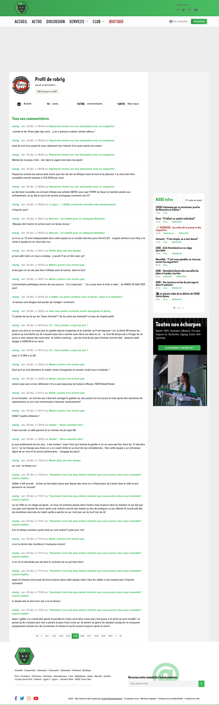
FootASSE (55, 685)
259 (103, 636)
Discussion (55, 21)
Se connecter (178, 21)
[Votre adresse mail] (163, 684)
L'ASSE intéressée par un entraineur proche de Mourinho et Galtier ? (178, 208)
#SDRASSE (177, 222)
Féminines (36, 676)
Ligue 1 (55, 679)
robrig (15, 126)
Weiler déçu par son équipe (65, 251)
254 (68, 636)
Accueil (21, 21)
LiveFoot (66, 685)
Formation (25, 676)
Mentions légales (148, 699)
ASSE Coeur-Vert (83, 679)
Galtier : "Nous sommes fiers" (66, 425)
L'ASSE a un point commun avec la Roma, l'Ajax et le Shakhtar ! (86, 297)
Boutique (116, 21)
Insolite (107, 676)
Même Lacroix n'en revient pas (67, 265)
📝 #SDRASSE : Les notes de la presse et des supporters (178, 228)
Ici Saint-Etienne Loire (38, 685)
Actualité (19, 671)
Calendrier (42, 671)
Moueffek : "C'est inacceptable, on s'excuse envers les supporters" (178, 260)
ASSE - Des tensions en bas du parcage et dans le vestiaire (177, 283)
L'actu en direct (193, 200)
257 (89, 636)
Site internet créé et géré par (98, 699)
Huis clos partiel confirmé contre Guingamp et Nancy (80, 311)
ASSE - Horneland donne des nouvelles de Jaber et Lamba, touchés (177, 271)
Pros (165, 213)
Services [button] (79, 21)
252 (54, 636)
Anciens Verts (66, 679)
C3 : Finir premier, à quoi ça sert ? (68, 325)
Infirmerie (167, 277)
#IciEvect (76, 671)
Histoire (37, 679)
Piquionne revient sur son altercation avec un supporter (81, 126)
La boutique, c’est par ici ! (179, 347)
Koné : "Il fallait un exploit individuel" (175, 218)
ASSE (74, 685)
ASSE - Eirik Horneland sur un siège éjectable (174, 249)
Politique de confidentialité (170, 699)
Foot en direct (85, 685)
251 (47, 636)
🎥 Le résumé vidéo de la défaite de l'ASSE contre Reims (178, 294)
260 (110, 636)
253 (61, 636)
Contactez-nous (131, 699)
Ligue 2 (46, 679)
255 (75, 636)
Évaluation (66, 671)
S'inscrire (199, 21)
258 (96, 636)
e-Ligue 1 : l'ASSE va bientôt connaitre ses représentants (82, 204)
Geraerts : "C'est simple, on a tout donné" (177, 239)
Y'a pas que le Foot (23, 679)
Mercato (98, 676)
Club (71, 676)
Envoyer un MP (47, 91)
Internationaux (60, 676)
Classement (29, 671)
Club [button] (99, 21)
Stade (90, 676)
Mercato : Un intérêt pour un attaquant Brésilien (77, 219)
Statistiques (168, 233)
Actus (37, 21)
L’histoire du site (191, 699)
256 (82, 636)
